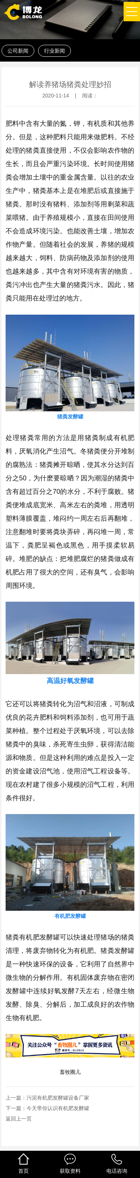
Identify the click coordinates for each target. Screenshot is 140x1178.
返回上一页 (19, 1119)
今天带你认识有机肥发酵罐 (58, 1108)
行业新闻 (54, 51)
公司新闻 (17, 51)
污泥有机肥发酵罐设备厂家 (58, 1098)
